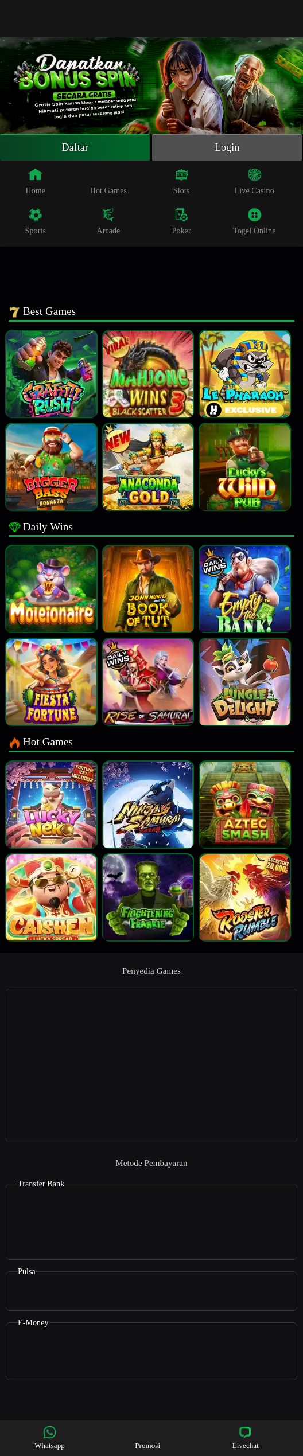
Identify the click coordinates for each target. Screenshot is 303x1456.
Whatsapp (49, 1437)
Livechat (245, 1437)
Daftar (74, 147)
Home (35, 181)
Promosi (147, 1437)
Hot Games (108, 181)
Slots (181, 181)
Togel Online (254, 221)
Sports (35, 221)
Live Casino (254, 181)
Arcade (108, 221)
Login (227, 147)
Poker (181, 221)
